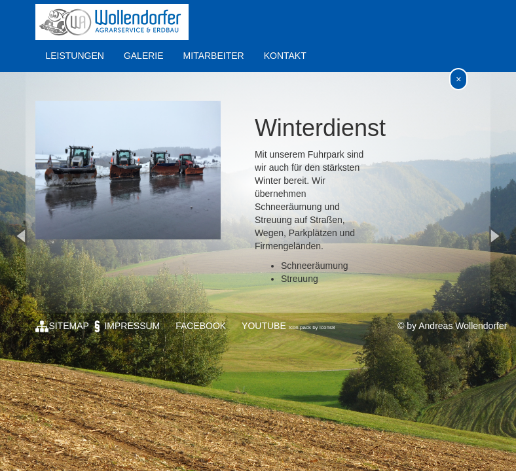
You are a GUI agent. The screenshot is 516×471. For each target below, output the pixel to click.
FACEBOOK (200, 326)
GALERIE (144, 55)
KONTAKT (285, 55)
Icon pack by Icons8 (312, 327)
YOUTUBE (264, 326)
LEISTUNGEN (74, 55)
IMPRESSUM (125, 326)
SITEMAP (61, 326)
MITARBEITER (213, 55)
